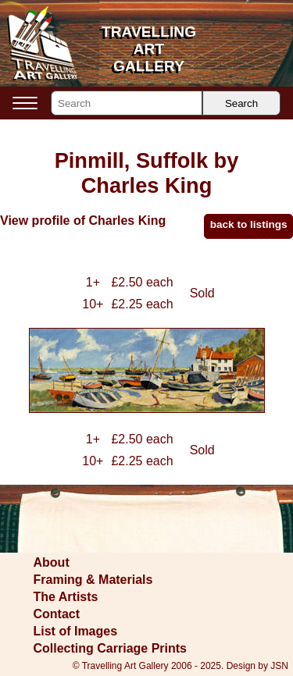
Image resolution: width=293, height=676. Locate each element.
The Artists (66, 596)
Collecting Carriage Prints (111, 648)
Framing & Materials (93, 579)
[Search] (126, 103)
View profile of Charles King (83, 220)
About (52, 562)
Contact (57, 614)
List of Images (76, 631)
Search (241, 103)
